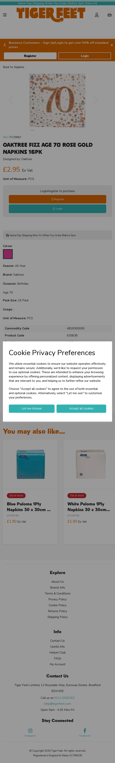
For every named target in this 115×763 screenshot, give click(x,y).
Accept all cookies (81, 408)
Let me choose (32, 408)
